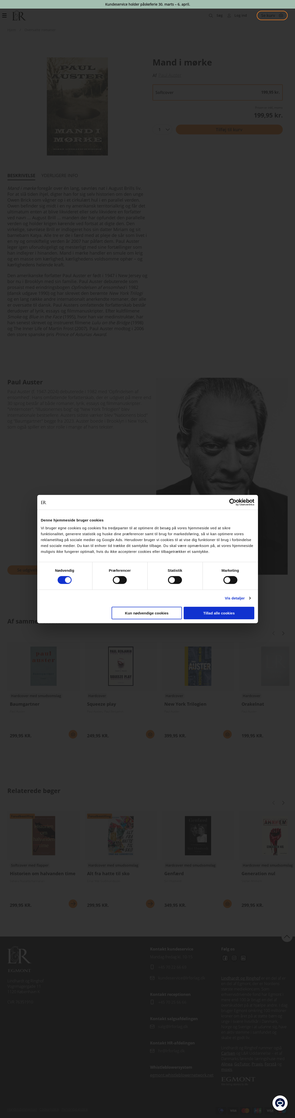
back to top (287, 936)
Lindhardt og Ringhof (240, 978)
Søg (220, 15)
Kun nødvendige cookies (147, 613)
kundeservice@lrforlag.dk (181, 978)
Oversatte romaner (40, 29)
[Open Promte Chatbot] (280, 1103)
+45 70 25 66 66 (172, 1002)
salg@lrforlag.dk (173, 1026)
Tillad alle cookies (219, 613)
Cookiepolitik (49, 1109)
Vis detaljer (235, 598)
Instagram (234, 958)
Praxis (257, 1064)
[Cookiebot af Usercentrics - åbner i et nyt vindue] (232, 502)
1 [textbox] (159, 129)
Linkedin (243, 958)
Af (155, 75)
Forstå (270, 1064)
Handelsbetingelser (22, 1109)
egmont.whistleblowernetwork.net (182, 1075)
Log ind (240, 15)
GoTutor (242, 1064)
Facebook (225, 958)
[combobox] (162, 129)
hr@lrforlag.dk (171, 1050)
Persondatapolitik (75, 1109)
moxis (226, 1069)
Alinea (226, 1064)
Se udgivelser (29, 570)
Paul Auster (169, 75)
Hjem (11, 29)
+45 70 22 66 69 (172, 967)
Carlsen (228, 1053)
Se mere (73, 903)
